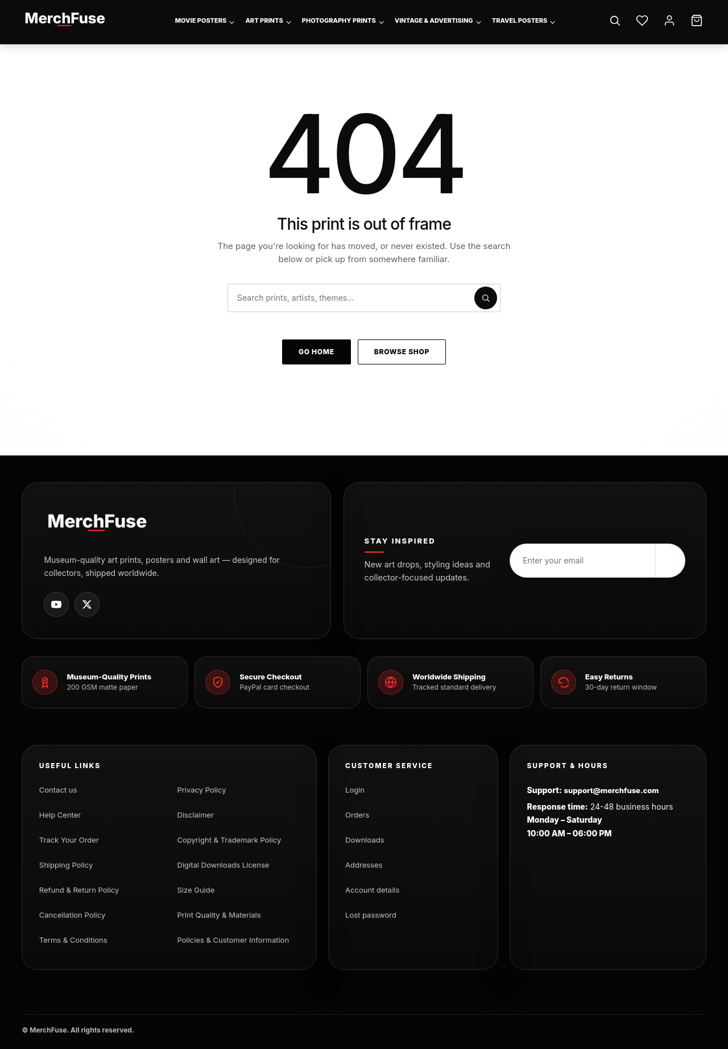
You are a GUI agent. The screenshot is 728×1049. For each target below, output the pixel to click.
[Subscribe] (670, 560)
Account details (372, 889)
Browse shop (401, 351)
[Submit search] (485, 298)
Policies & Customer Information (233, 939)
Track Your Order (69, 839)
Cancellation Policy (72, 914)
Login (355, 789)
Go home (316, 351)
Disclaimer (195, 814)
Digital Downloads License (223, 864)
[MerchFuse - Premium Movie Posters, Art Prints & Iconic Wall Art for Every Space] (65, 19)
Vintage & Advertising (434, 20)
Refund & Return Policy (79, 889)
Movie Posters (201, 20)
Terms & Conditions (73, 939)
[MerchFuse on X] (87, 604)
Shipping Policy (66, 864)
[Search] (614, 20)
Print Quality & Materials (219, 914)
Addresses (363, 864)
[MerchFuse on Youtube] (56, 604)
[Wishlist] (642, 20)
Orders (357, 814)
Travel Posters (520, 20)
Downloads (364, 839)
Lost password (370, 914)
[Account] (669, 20)
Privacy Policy (201, 789)
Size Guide (196, 889)
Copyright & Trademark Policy (229, 839)
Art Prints (264, 20)
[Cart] (696, 20)
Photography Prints (339, 20)
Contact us (58, 789)
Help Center (60, 814)
